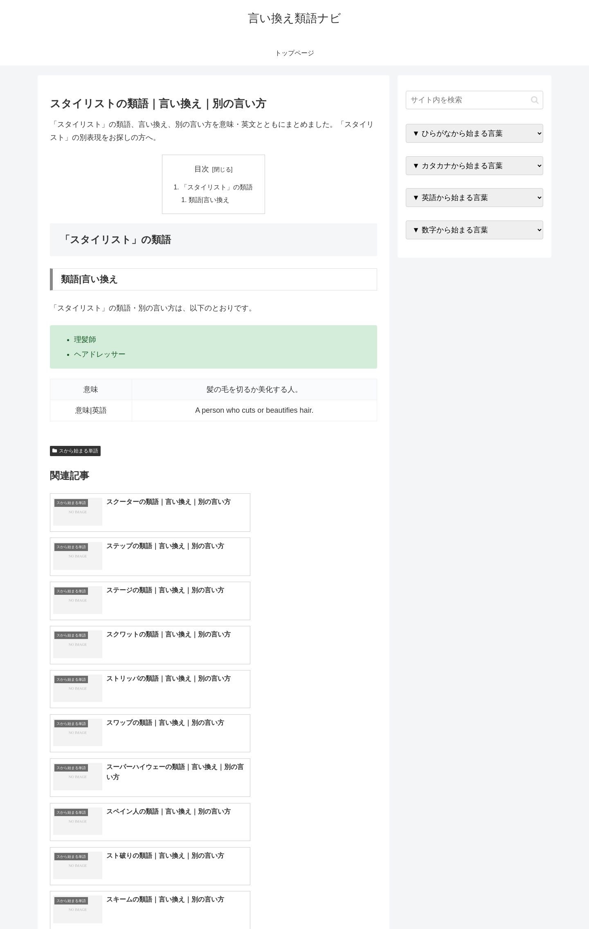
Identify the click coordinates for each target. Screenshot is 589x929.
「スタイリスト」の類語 (217, 187)
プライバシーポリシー (515, 903)
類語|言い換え (209, 200)
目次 (201, 169)
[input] (474, 100)
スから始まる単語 (75, 451)
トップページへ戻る (452, 903)
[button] (535, 100)
